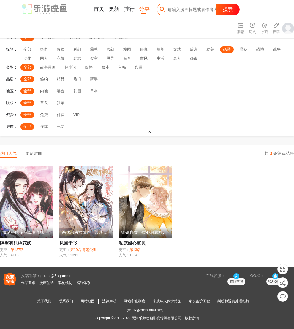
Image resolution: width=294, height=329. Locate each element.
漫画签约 (46, 283)
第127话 (17, 250)
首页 (99, 9)
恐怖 (260, 49)
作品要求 (28, 283)
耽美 (210, 49)
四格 (89, 67)
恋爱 (227, 49)
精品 (60, 79)
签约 (44, 79)
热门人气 (8, 153)
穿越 (177, 49)
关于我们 (44, 301)
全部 (27, 49)
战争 (277, 49)
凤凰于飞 (68, 243)
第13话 (134, 250)
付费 (60, 114)
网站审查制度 (134, 301)
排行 (129, 9)
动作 (27, 58)
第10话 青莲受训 (83, 250)
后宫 (193, 49)
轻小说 (70, 67)
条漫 (139, 67)
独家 (60, 103)
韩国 (77, 91)
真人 (177, 58)
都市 (193, 58)
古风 (144, 58)
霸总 (94, 49)
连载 (44, 126)
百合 (127, 58)
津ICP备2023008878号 (145, 310)
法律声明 (109, 301)
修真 (144, 49)
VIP (76, 114)
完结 (60, 126)
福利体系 (83, 283)
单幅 (122, 67)
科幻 (77, 49)
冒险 (60, 49)
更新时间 (34, 153)
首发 (44, 103)
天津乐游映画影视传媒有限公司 (156, 318)
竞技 (60, 58)
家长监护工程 (199, 301)
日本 (94, 91)
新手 (94, 79)
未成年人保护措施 (167, 301)
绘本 (105, 67)
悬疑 (243, 49)
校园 (127, 49)
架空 (94, 58)
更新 (114, 9)
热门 (77, 79)
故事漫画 (48, 67)
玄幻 (110, 49)
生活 (160, 58)
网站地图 (87, 301)
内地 (44, 91)
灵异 (110, 58)
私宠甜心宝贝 (132, 243)
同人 (44, 58)
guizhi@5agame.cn (56, 276)
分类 (144, 9)
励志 (77, 58)
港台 (60, 91)
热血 (44, 49)
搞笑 (160, 49)
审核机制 (65, 283)
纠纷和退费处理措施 (233, 301)
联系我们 (66, 301)
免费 (44, 114)
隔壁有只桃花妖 (15, 243)
